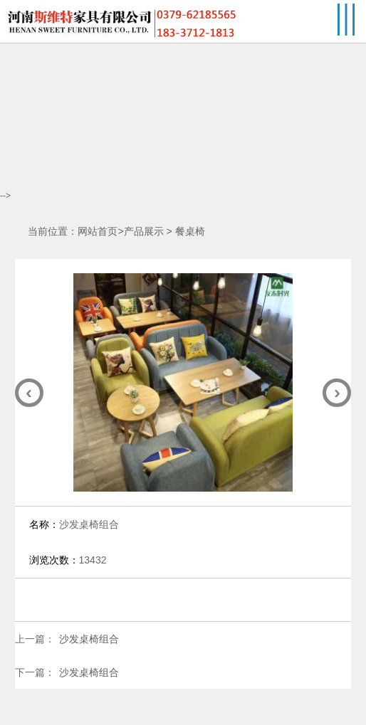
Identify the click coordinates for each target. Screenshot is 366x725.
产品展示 (144, 231)
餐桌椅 (190, 231)
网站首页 (97, 231)
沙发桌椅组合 (89, 639)
